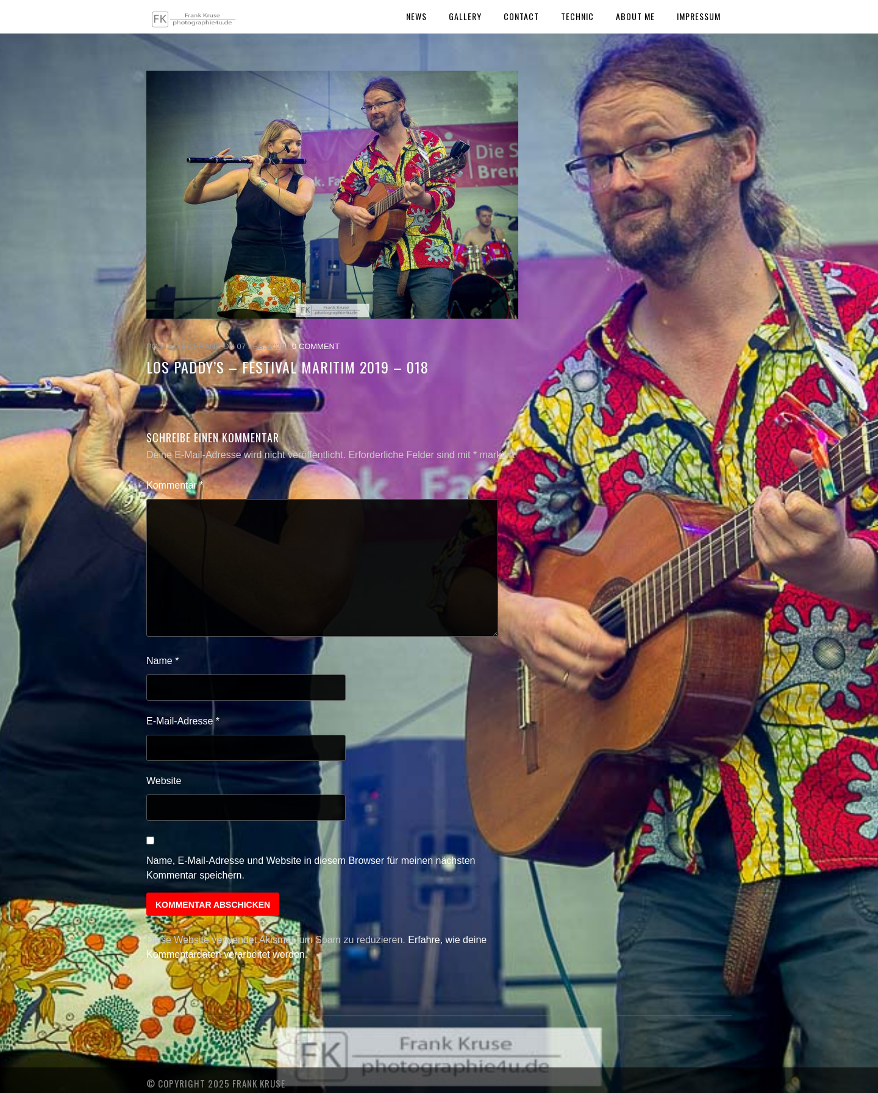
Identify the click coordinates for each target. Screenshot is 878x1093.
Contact (521, 16)
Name (162, 661)
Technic (577, 16)
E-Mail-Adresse (183, 721)
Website (164, 781)
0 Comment (316, 346)
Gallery (465, 16)
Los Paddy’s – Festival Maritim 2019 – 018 (287, 367)
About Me (635, 16)
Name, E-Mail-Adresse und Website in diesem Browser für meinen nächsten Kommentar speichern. (311, 867)
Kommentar (174, 485)
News (416, 16)
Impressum (699, 16)
